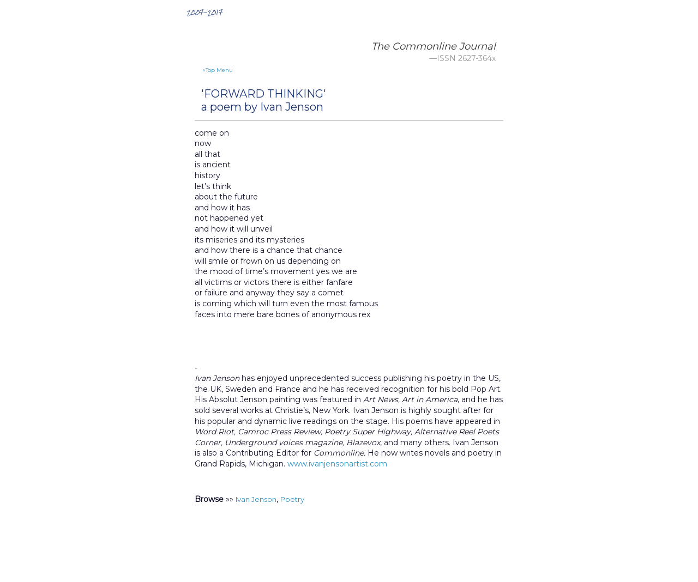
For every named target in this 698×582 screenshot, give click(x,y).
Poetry (292, 499)
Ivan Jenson (256, 499)
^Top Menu (217, 70)
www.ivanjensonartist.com (337, 464)
